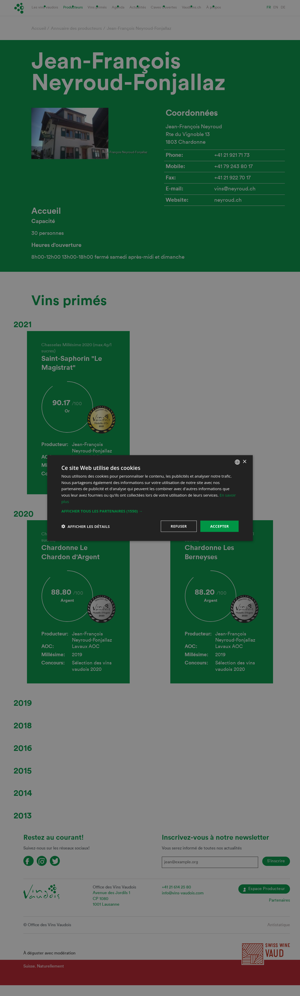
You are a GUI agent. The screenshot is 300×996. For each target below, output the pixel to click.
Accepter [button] (219, 526)
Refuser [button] (179, 526)
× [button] (244, 462)
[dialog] (150, 498)
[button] (150, 510)
